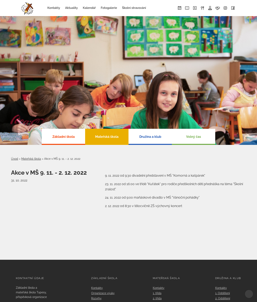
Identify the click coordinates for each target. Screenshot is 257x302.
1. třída (157, 293)
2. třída (157, 298)
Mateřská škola (31, 158)
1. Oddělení (222, 293)
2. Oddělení (222, 298)
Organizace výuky (103, 293)
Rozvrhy (96, 298)
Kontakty (97, 288)
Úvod (14, 158)
